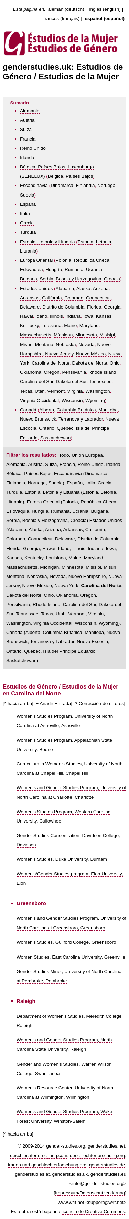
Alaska (83, 288)
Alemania (30, 110)
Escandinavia (34, 185)
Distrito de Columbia (63, 307)
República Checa (91, 260)
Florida (94, 307)
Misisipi (107, 334)
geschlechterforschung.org (97, 1155)
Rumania (74, 269)
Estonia (85, 241)
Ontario (46, 428)
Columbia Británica (76, 409)
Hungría (53, 269)
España (28, 204)
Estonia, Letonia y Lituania (47, 241)
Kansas (103, 316)
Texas (26, 391)
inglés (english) (104, 9)
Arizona (101, 288)
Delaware (30, 307)
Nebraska (66, 344)
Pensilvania (74, 372)
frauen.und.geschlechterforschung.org (47, 1164)
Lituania (28, 251)
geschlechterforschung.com (38, 1155)
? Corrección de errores (99, 703)
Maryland (89, 325)
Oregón (52, 372)
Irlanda (27, 157)
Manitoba (108, 409)
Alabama (65, 288)
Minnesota (86, 334)
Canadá (28, 409)
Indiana (73, 316)
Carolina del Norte (50, 363)
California (52, 297)
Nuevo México (91, 353)
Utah (40, 391)
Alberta (46, 409)
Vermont (56, 391)
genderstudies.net (106, 1146)
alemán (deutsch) (66, 9)
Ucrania (94, 269)
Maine (70, 325)
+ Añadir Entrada (53, 703)
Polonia (63, 260)
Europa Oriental (36, 260)
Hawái (26, 316)
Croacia (112, 278)
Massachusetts (35, 334)
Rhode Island (102, 372)
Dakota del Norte (89, 363)
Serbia (46, 278)
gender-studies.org (65, 1146)
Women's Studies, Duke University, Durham (62, 859)
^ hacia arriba (18, 703)
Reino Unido (33, 148)
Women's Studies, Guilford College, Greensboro (66, 942)
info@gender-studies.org (97, 1183)
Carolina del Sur (36, 381)
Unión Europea (87, 455)
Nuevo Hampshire (87, 576)
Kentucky (29, 325)
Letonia (103, 241)
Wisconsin (72, 400)
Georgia (112, 307)
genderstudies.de (107, 1164)
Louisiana (51, 325)
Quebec (65, 428)
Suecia (27, 195)
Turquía (28, 232)
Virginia (75, 391)
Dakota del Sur (71, 381)
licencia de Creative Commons (93, 1211)
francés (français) (62, 18)
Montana (44, 344)
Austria (27, 120)
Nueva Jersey (59, 353)
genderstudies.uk (70, 1174)
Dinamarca (62, 185)
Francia (27, 139)
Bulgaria (28, 278)
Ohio (115, 363)
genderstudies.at (32, 1174)
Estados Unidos (36, 288)
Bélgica (55, 176)
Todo (64, 455)
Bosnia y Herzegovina (78, 278)
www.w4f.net (71, 1202)
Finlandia (85, 185)
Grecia (27, 222)
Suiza (26, 129)
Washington (97, 391)
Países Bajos (79, 176)
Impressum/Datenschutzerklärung (90, 1192)
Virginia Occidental (39, 400)
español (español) (105, 18)
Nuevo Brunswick (38, 419)
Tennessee (100, 381)
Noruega (106, 185)
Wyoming (95, 400)
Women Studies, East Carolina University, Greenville (71, 957)
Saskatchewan (55, 437)
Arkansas (30, 297)
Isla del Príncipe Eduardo (69, 651)
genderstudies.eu (108, 1174)
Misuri (26, 344)
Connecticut (98, 297)
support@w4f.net (105, 1202)
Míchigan (63, 334)
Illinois (56, 316)
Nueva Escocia (92, 641)
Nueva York (66, 585)
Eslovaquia (31, 269)
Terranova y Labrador (80, 419)
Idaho (41, 316)
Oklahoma (30, 372)
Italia (25, 213)
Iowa (88, 316)
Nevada (86, 344)
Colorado (73, 297)
